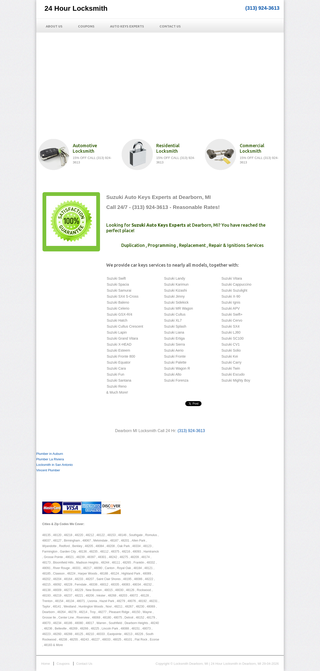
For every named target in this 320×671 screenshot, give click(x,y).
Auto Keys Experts (127, 26)
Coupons (86, 26)
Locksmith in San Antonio (54, 465)
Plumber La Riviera (50, 459)
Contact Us (170, 26)
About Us (54, 26)
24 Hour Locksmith (76, 8)
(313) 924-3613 (262, 8)
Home (45, 664)
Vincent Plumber (48, 470)
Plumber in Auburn (49, 454)
